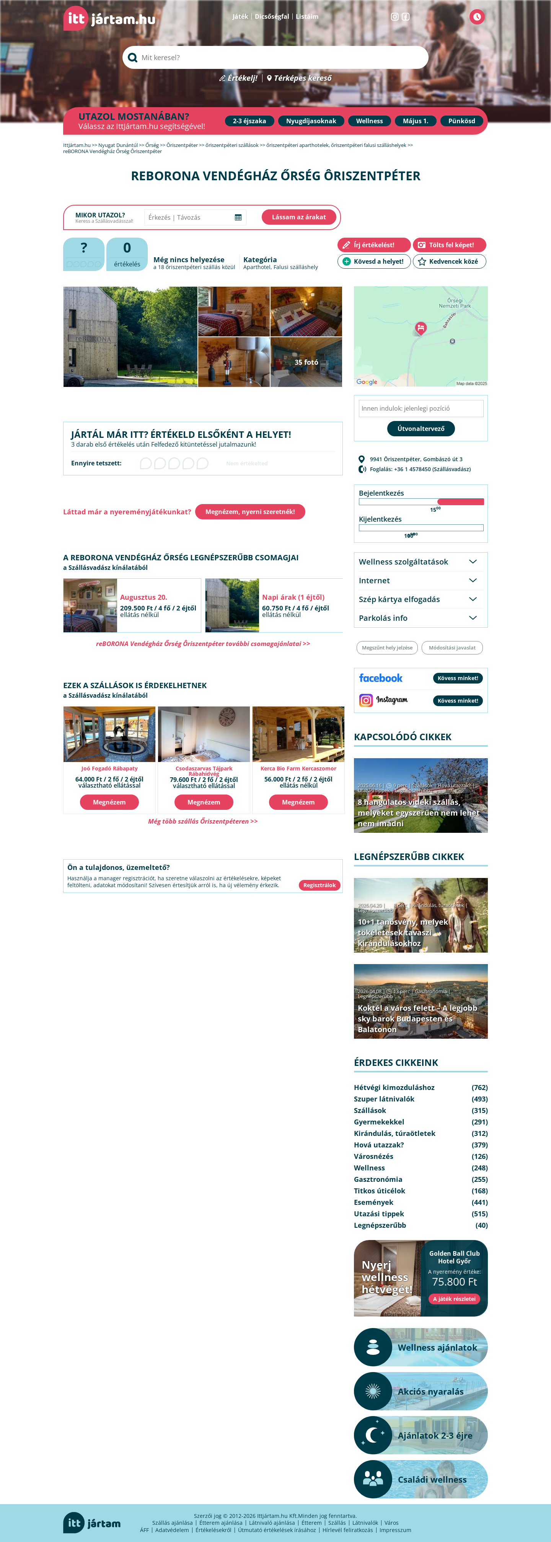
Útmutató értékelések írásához (277, 1530)
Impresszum (395, 1530)
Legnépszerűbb (412, 790)
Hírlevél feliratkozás (348, 1530)
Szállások (422, 785)
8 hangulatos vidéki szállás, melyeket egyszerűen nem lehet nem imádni (419, 813)
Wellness (369, 121)
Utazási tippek (374, 790)
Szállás (337, 1522)
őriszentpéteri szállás (193, 267)
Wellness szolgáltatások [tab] (403, 561)
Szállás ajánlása (172, 1522)
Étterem (312, 1522)
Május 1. (416, 121)
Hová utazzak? (455, 785)
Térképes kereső (303, 78)
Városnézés (373, 1156)
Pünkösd (461, 121)
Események (373, 1202)
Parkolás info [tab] (383, 618)
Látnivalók (365, 1522)
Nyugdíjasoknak (311, 121)
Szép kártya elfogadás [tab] (399, 599)
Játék (240, 16)
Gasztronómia (431, 991)
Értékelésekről (213, 1530)
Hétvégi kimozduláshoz (394, 1087)
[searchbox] (275, 57)
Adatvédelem (172, 1530)
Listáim (307, 16)
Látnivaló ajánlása (272, 1522)
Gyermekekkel (379, 1121)
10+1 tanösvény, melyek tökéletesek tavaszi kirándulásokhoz (403, 932)
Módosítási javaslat (452, 647)
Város (392, 1522)
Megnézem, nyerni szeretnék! (250, 511)
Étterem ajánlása (221, 1522)
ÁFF (144, 1530)
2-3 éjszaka (249, 121)
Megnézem (109, 802)
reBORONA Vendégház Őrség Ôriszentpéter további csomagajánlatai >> (203, 643)
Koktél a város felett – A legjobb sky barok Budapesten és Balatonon (418, 1019)
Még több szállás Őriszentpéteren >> (203, 821)
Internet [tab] (374, 580)
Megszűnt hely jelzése (387, 647)
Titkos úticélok (379, 1190)
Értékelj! (243, 78)
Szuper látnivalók (384, 1098)
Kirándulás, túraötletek (438, 905)
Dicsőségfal (272, 16)
